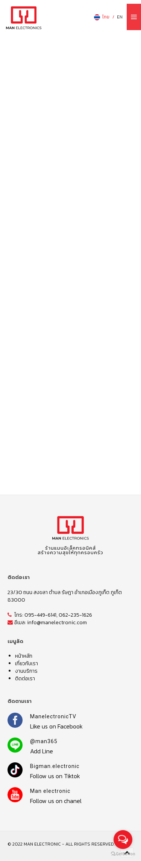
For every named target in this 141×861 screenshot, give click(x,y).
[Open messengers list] (123, 839)
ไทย (101, 17)
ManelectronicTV (53, 716)
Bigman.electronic (54, 766)
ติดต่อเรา (25, 679)
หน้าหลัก (23, 656)
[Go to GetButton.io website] (123, 854)
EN (120, 17)
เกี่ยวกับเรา (26, 663)
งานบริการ (26, 671)
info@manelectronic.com (57, 622)
